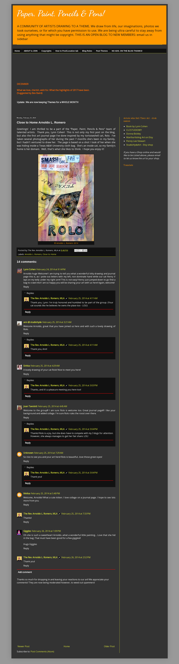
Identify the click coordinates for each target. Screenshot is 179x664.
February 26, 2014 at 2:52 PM (76, 557)
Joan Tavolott (30, 406)
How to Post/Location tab (66, 51)
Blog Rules (87, 51)
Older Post (109, 646)
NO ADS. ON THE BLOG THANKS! (127, 51)
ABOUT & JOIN (30, 51)
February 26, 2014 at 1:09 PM (46, 531)
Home (17, 51)
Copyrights (46, 51)
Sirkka (26, 365)
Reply (26, 286)
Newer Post (23, 646)
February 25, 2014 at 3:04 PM (83, 429)
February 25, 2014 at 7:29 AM (48, 452)
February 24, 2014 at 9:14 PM (51, 269)
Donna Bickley (133, 133)
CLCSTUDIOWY (134, 130)
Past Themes (102, 51)
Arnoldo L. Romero (33, 254)
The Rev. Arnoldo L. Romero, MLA (47, 298)
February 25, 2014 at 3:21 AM (56, 322)
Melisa (26, 493)
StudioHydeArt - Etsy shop (139, 144)
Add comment (25, 572)
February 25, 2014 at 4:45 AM (52, 406)
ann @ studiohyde (32, 322)
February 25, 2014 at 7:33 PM (76, 513)
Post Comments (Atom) (42, 651)
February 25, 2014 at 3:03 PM (83, 385)
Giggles (27, 531)
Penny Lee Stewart (135, 141)
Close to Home (49, 254)
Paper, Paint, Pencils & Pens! (61, 13)
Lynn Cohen (29, 269)
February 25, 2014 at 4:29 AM (45, 365)
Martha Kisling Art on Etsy (139, 137)
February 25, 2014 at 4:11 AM (83, 298)
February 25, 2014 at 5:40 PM (45, 493)
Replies (30, 293)
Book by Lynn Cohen (136, 126)
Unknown (28, 452)
